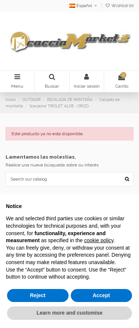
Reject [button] (38, 295)
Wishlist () (119, 5)
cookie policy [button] (98, 240)
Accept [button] (101, 295)
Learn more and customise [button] (69, 313)
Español (83, 5)
